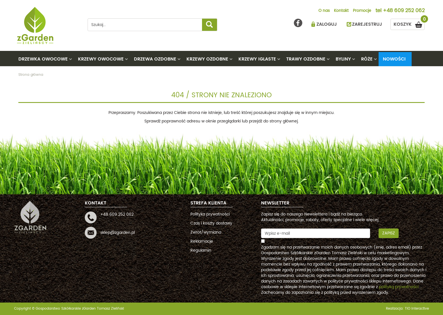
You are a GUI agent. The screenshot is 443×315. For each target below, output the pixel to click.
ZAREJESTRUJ (367, 24)
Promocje (362, 11)
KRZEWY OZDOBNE (207, 59)
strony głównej (284, 121)
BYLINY (343, 59)
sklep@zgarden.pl (117, 232)
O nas (324, 11)
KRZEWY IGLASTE (257, 59)
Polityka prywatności (210, 214)
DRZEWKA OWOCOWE (43, 59)
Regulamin (200, 250)
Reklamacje (201, 241)
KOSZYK (409, 23)
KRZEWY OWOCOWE (101, 59)
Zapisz (388, 233)
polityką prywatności (398, 287)
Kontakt (341, 11)
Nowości (394, 59)
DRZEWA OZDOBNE (155, 59)
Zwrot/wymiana (205, 232)
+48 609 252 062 (404, 11)
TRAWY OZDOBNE (305, 59)
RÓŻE (367, 59)
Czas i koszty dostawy (211, 223)
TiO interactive (417, 308)
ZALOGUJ (326, 24)
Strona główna (30, 74)
